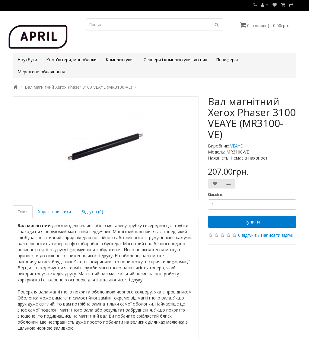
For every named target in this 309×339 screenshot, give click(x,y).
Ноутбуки (27, 59)
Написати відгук (277, 235)
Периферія (227, 59)
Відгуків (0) (92, 211)
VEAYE (236, 146)
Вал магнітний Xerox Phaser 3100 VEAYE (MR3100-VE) (78, 87)
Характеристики (54, 211)
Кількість (215, 194)
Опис (23, 211)
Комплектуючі (120, 59)
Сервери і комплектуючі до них (175, 59)
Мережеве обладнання (41, 71)
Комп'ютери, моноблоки (71, 59)
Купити (252, 222)
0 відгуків (247, 235)
